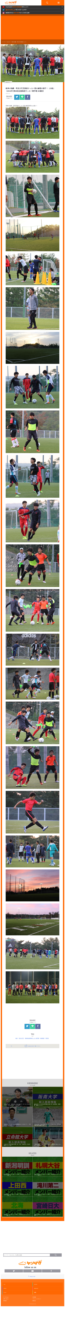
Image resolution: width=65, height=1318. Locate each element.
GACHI (35, 1284)
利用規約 (5, 1300)
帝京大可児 (21, 1038)
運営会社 (34, 1300)
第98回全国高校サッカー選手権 (32, 1038)
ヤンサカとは (5, 1297)
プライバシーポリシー (36, 1298)
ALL (5, 1284)
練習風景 (42, 1038)
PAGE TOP (32, 1276)
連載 (35, 1292)
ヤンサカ (3, 41)
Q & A (5, 1292)
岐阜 (17, 1038)
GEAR (5, 1288)
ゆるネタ (8, 41)
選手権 (47, 1038)
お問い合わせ (5, 1298)
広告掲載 (34, 1297)
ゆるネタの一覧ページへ (32, 1046)
